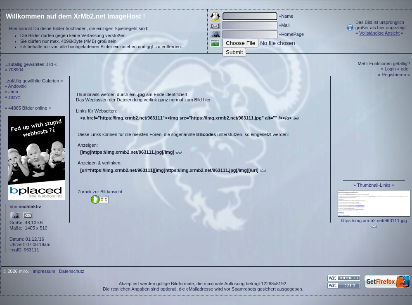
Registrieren (394, 74)
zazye (14, 96)
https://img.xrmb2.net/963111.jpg (374, 220)
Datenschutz (71, 271)
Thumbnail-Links (374, 185)
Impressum (44, 271)
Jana (13, 91)
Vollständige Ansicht (379, 32)
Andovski (17, 86)
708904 (16, 69)
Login (390, 68)
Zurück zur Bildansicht (100, 191)
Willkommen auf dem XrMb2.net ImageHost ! (75, 16)
